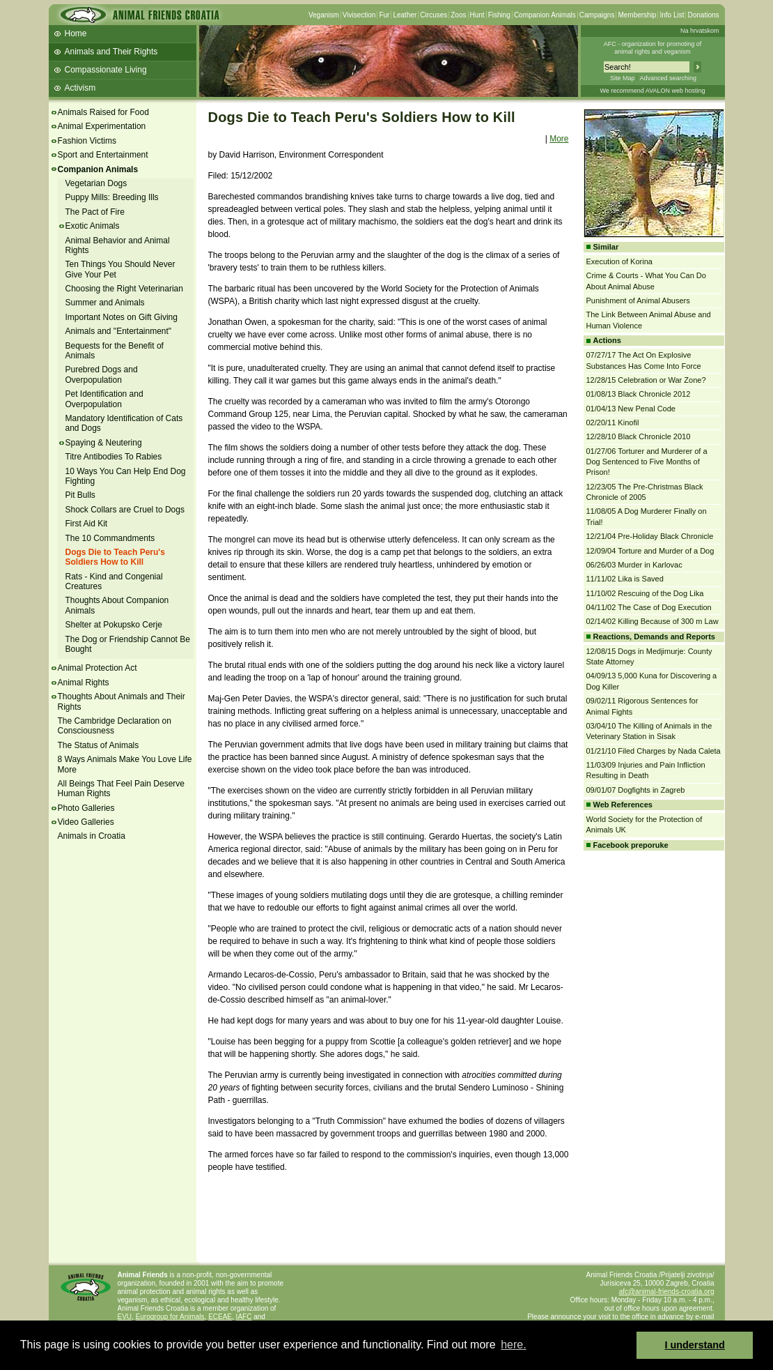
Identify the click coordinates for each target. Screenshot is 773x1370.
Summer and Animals (105, 302)
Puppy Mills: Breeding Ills (112, 197)
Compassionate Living (106, 70)
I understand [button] (695, 1344)
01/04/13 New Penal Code (631, 408)
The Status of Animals (98, 745)
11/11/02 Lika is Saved (625, 578)
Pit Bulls (80, 495)
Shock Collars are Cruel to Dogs (125, 510)
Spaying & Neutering (103, 443)
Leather (404, 15)
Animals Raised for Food (103, 112)
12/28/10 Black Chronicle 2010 (638, 436)
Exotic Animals (92, 226)
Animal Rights (83, 682)
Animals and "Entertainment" (118, 331)
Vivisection (359, 15)
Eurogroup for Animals (170, 1316)
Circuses (433, 15)
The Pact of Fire (95, 212)
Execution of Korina (619, 261)
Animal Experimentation (102, 126)
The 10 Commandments (110, 538)
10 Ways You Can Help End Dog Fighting (125, 476)
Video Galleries (86, 822)
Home (76, 33)
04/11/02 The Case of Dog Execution (649, 607)
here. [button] (513, 1344)
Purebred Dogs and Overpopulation (101, 374)
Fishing (499, 15)
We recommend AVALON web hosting (652, 90)
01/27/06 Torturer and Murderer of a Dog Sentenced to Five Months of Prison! (647, 462)
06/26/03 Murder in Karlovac (634, 565)
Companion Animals (545, 15)
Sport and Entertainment (103, 155)
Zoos (458, 15)
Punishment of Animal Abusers (638, 300)
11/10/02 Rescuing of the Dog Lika (645, 593)
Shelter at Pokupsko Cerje (113, 625)
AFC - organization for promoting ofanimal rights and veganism (653, 47)
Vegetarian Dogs (96, 183)
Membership (637, 15)
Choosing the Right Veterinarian (124, 289)
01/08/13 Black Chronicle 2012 (638, 394)
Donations (703, 15)
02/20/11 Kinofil (612, 422)
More (558, 139)
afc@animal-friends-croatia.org (667, 1291)
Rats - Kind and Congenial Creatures (114, 581)
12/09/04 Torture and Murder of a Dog (650, 551)
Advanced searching (667, 78)
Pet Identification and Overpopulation (104, 399)
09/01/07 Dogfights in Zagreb (635, 790)
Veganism (324, 15)
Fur (384, 15)
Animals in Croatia (91, 836)
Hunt (477, 15)
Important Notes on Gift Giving (121, 317)
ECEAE (220, 1316)
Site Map (622, 78)
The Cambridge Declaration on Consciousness (114, 726)
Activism (80, 88)
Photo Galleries (86, 808)
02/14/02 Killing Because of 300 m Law (652, 621)
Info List (671, 15)
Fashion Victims (87, 141)
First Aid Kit (86, 523)
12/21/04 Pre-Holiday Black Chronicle (650, 536)
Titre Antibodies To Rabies (113, 457)
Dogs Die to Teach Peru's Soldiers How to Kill (115, 557)
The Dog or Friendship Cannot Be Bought (127, 644)
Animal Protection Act (97, 668)
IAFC (244, 1316)
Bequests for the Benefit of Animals (114, 350)
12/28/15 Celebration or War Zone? (646, 380)
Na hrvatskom (699, 30)
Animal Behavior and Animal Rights (117, 245)
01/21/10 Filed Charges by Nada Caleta (653, 751)
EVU (125, 1316)
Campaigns (597, 15)
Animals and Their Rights (111, 51)
